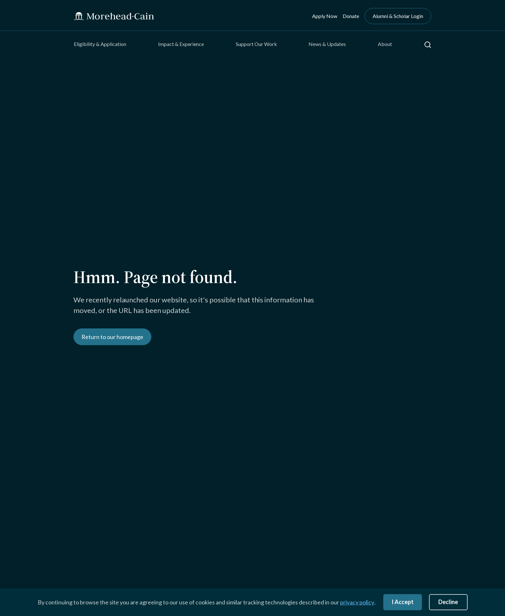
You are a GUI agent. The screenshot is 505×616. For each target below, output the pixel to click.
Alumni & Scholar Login (398, 16)
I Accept (403, 601)
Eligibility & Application (100, 44)
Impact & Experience (181, 44)
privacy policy (357, 602)
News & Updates (327, 44)
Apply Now (324, 16)
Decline (448, 601)
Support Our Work (256, 44)
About (385, 44)
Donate (351, 16)
